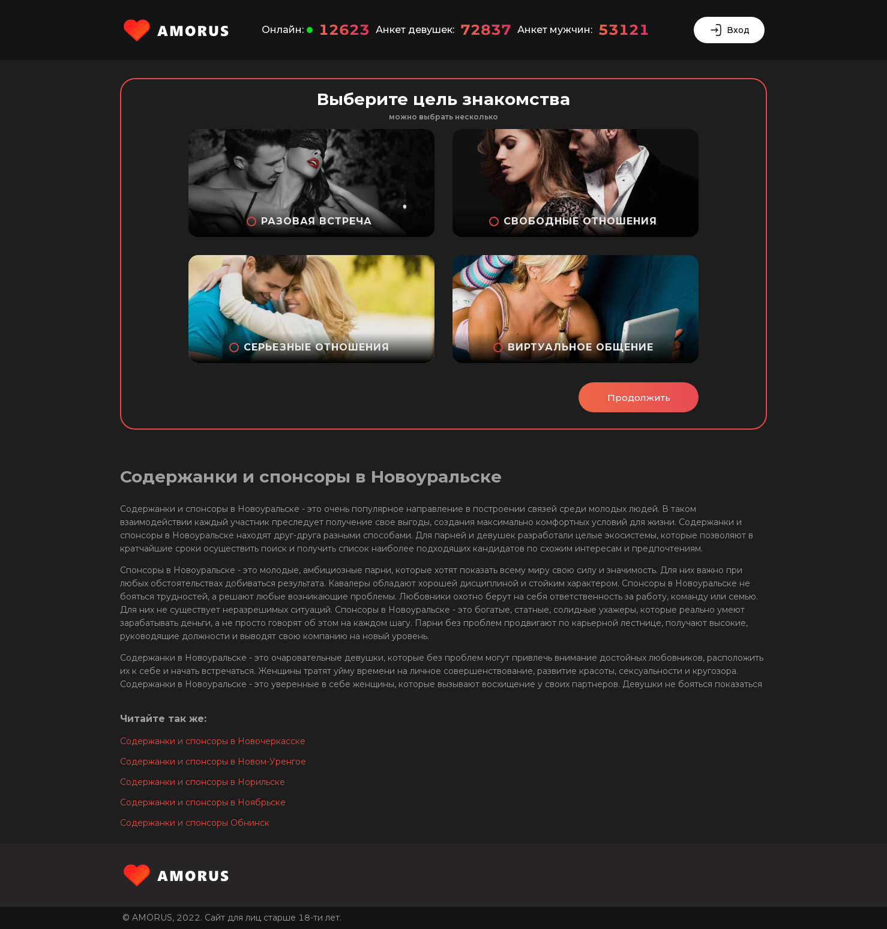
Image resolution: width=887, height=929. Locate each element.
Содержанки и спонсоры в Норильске (202, 782)
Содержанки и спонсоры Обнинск (194, 822)
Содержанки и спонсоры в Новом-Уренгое (213, 761)
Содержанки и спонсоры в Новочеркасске (212, 741)
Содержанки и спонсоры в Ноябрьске (203, 802)
